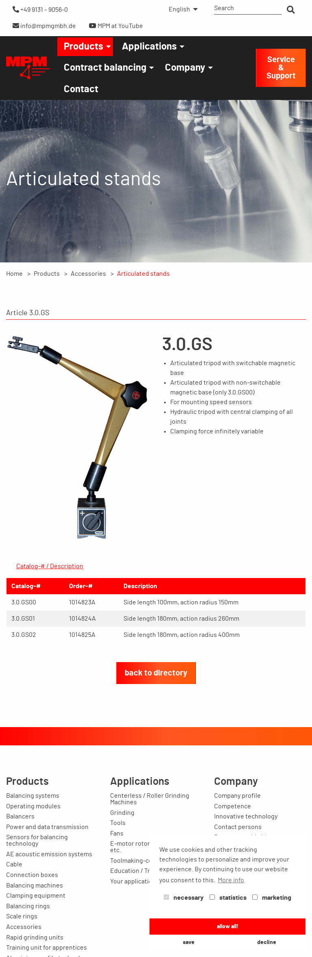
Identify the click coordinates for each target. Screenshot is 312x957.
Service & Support (281, 68)
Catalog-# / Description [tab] (49, 566)
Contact (81, 89)
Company (185, 68)
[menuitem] (181, 9)
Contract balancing (105, 68)
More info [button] (231, 880)
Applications (149, 47)
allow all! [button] (227, 926)
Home (14, 274)
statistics (228, 897)
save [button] (189, 942)
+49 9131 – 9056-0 (40, 9)
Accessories (88, 274)
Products (83, 47)
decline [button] (266, 942)
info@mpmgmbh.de (44, 25)
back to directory (156, 673)
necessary (184, 897)
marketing (271, 897)
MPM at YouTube (116, 25)
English (179, 9)
